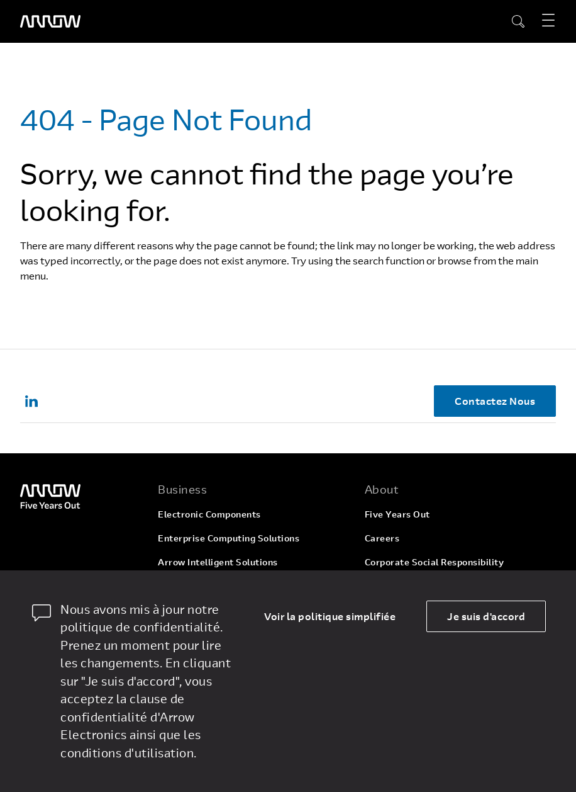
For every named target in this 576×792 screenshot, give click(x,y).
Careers (382, 538)
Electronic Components (209, 514)
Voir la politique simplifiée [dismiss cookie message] (330, 616)
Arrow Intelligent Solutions (218, 562)
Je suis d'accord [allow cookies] (486, 616)
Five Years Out (397, 514)
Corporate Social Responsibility (434, 562)
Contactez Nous (495, 400)
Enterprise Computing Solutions (228, 538)
